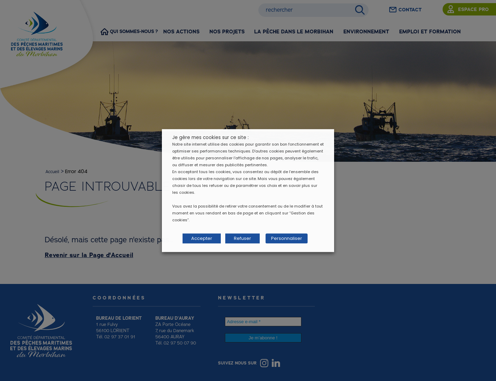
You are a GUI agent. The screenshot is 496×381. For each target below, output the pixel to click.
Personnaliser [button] (283, 238)
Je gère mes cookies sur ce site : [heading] (210, 139)
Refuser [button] (242, 238)
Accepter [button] (201, 238)
